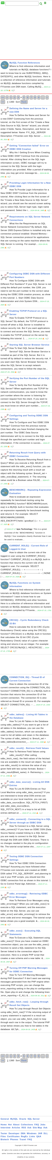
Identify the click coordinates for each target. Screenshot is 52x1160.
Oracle (22, 1119)
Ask (29, 1128)
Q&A (38, 1136)
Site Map (37, 1128)
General (5, 1119)
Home (4, 1125)
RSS (24, 1128)
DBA (23, 1133)
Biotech (5, 1139)
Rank (24, 102)
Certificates (13, 1136)
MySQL (14, 1119)
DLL (46, 1133)
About (16, 1125)
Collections (27, 1125)
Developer (14, 1133)
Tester (4, 1133)
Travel (23, 1139)
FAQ (36, 1125)
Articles (16, 1128)
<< (3, 97)
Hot (10, 1125)
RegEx (24, 1136)
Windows (32, 1133)
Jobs (42, 1125)
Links (32, 1136)
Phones (14, 1139)
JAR (40, 1133)
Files (3, 1136)
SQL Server (34, 1119)
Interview (5, 1128)
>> (3, 102)
